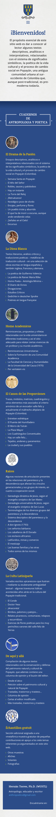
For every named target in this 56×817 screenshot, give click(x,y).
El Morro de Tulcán (17, 425)
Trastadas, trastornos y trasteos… (25, 691)
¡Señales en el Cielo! (18, 220)
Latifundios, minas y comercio (23, 539)
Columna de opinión (18, 695)
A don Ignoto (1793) (18, 524)
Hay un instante (16, 190)
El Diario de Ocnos (17, 284)
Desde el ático (15, 680)
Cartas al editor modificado (22, 699)
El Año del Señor (16, 182)
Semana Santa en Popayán (21, 178)
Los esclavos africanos (19, 535)
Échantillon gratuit (19, 728)
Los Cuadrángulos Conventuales (24, 433)
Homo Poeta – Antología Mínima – (25, 281)
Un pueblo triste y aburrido (22, 209)
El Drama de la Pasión (20, 154)
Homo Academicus (18, 326)
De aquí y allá (15, 656)
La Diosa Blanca (16, 249)
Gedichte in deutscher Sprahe (23, 296)
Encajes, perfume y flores (21, 205)
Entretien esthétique (18, 418)
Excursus (12, 224)
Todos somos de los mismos (22, 551)
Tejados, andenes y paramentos (24, 441)
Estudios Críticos (16, 292)
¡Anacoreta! (13, 608)
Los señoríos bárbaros (19, 528)
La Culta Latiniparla (19, 576)
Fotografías (13, 763)
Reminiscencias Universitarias (23, 350)
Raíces (10, 471)
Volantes (12, 759)
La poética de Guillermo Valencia (24, 273)
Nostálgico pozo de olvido (21, 201)
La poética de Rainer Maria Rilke (24, 277)
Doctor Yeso (14, 604)
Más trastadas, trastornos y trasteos (26, 702)
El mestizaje (14, 543)
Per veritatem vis (16, 369)
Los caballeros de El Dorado (22, 532)
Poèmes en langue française (22, 300)
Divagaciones (14, 288)
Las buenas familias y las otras (23, 547)
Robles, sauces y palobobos (22, 186)
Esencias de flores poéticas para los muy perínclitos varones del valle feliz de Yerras (28, 626)
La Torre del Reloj (17, 194)
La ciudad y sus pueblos (20, 445)
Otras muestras (16, 752)
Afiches (11, 756)
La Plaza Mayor (15, 429)
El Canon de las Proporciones (25, 394)
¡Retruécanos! (15, 197)
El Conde (12, 600)
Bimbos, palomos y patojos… (23, 611)
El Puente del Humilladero (21, 422)
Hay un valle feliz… (17, 437)
